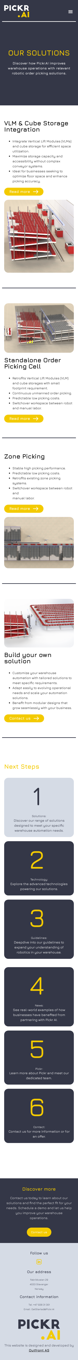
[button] (70, 11)
